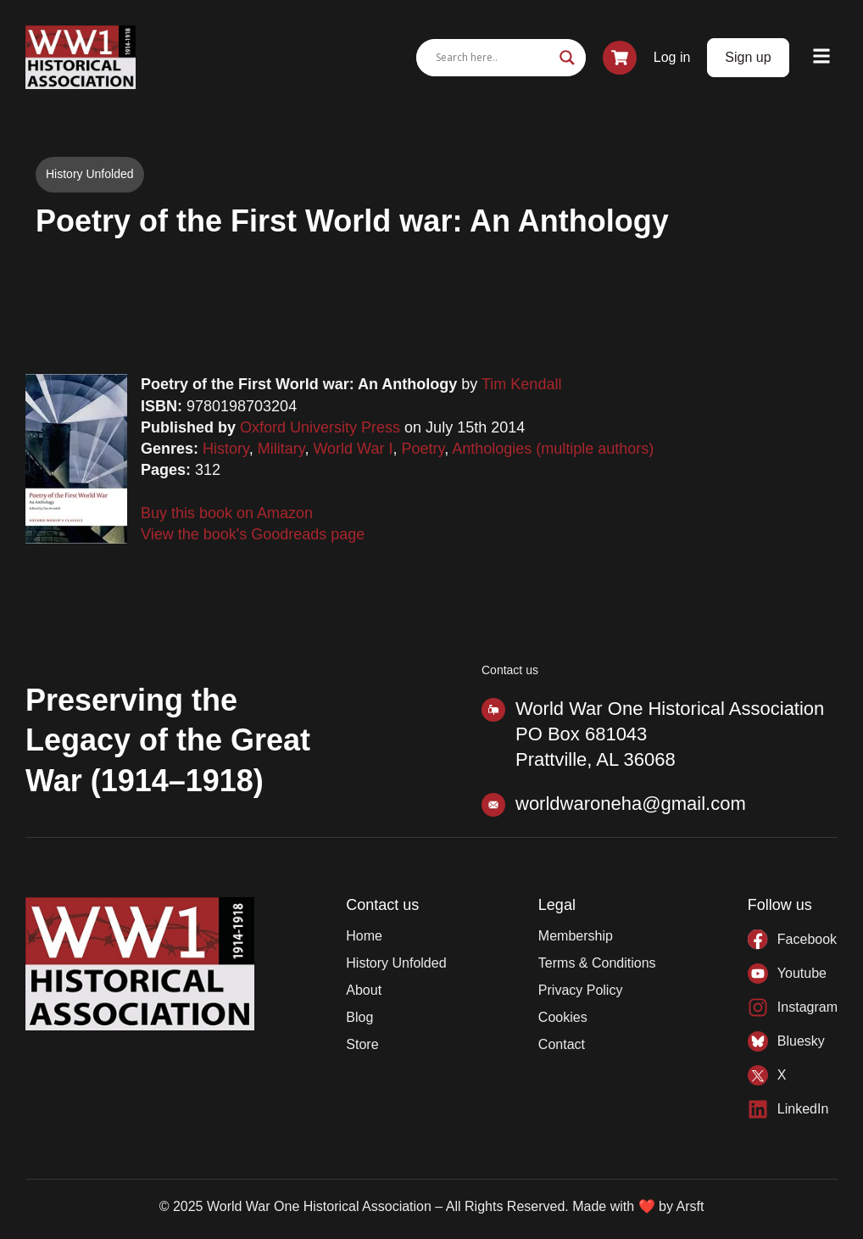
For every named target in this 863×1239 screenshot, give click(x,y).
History (226, 448)
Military (281, 448)
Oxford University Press (320, 427)
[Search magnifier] (567, 58)
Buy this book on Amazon (227, 513)
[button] (822, 57)
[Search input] (493, 58)
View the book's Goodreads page (253, 534)
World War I (353, 448)
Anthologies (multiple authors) (553, 448)
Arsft (690, 1206)
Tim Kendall (521, 384)
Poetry (422, 448)
